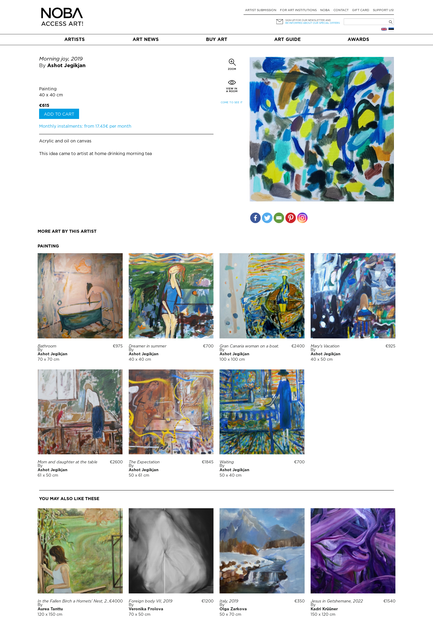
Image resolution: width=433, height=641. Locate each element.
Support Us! (383, 10)
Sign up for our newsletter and (308, 20)
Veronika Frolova (146, 609)
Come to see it (232, 102)
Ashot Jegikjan (66, 66)
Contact (341, 10)
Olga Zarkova (233, 609)
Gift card (360, 10)
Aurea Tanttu (50, 609)
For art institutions (298, 10)
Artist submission (260, 10)
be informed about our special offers (312, 23)
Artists (74, 40)
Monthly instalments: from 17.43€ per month (85, 126)
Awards (358, 40)
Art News (146, 40)
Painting (48, 89)
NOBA (325, 10)
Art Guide (287, 40)
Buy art (216, 40)
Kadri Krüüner (324, 609)
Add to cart (59, 114)
